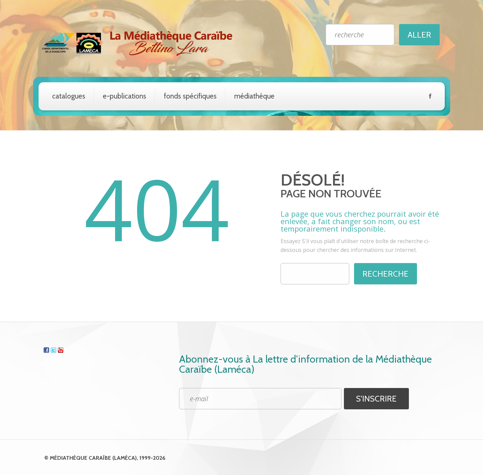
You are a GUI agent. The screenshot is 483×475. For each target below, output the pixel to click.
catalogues (68, 96)
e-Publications (124, 96)
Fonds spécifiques (190, 96)
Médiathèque (254, 96)
